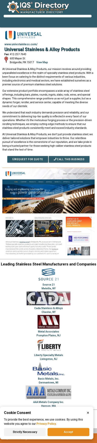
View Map (42, 62)
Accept (68, 432)
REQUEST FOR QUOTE (27, 159)
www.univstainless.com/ (21, 44)
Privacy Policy (46, 423)
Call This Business (69, 159)
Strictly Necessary (25, 432)
